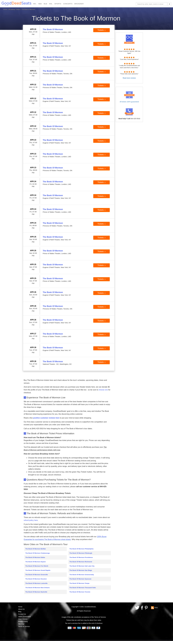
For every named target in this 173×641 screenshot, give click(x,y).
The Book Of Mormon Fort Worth (36, 566)
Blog (19, 611)
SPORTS (57, 4)
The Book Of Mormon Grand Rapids (37, 570)
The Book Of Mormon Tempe (79, 583)
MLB (45, 4)
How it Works (22, 619)
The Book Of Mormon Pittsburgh (80, 553)
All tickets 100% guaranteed (129, 102)
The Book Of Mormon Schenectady (81, 574)
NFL (34, 4)
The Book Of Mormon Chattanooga (37, 553)
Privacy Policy (23, 621)
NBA (40, 4)
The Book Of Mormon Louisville (36, 583)
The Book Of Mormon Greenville (36, 574)
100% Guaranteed (24, 616)
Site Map (21, 624)
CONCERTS (67, 4)
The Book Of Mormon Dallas (35, 557)
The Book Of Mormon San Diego (80, 570)
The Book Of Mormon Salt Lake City (81, 566)
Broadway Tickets (14, 9)
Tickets (101, 30)
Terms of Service (24, 626)
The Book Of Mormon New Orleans (37, 587)
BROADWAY (79, 4)
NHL (50, 4)
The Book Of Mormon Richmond (80, 562)
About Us (21, 609)
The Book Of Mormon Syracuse (80, 579)
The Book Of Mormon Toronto (79, 592)
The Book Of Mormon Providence (81, 557)
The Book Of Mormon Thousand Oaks (82, 587)
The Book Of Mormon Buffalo (35, 549)
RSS (156, 607)
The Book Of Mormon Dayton (35, 562)
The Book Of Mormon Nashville (36, 592)
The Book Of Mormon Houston (36, 579)
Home (5, 9)
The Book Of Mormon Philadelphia (81, 549)
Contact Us (22, 614)
